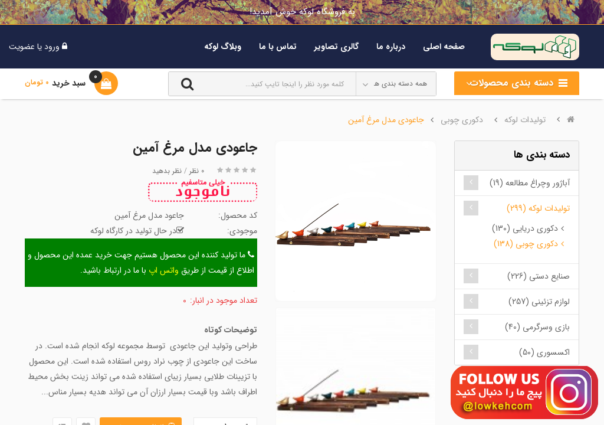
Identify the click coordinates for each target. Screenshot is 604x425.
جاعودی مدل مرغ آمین (386, 120)
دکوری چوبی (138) (526, 243)
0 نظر (196, 170)
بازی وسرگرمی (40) (537, 327)
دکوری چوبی (462, 120)
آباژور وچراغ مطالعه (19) (530, 182)
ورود (51, 46)
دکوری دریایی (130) (525, 228)
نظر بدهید (167, 170)
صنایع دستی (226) (538, 276)
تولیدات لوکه (525, 120)
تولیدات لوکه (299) (538, 208)
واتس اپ (164, 270)
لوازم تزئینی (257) (539, 301)
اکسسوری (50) (544, 352)
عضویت (22, 46)
